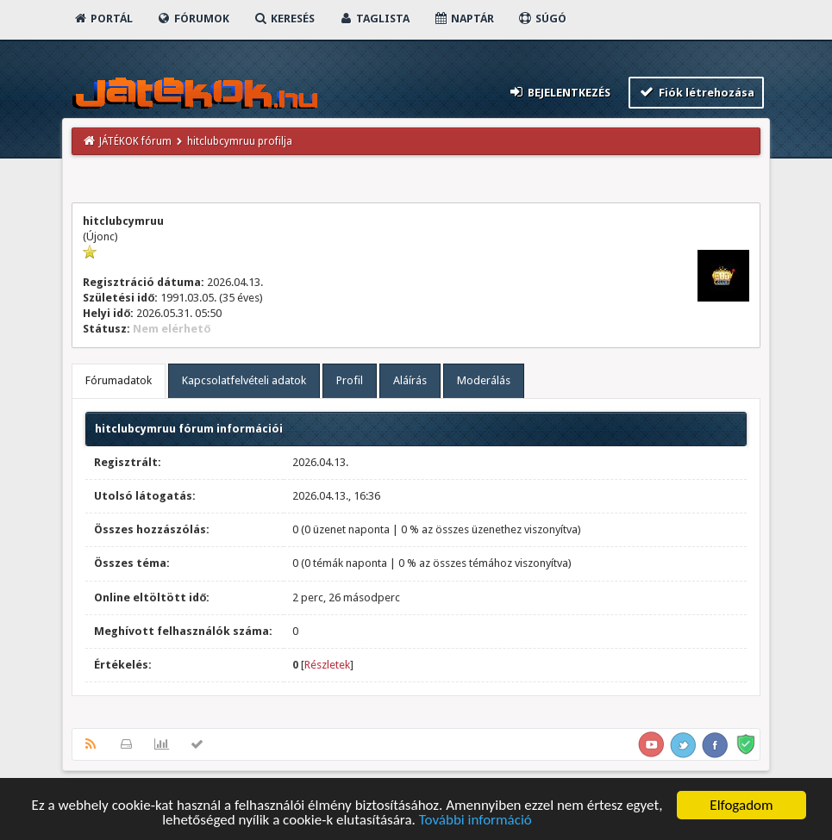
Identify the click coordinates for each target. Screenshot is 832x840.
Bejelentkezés (559, 91)
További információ (475, 821)
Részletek (327, 664)
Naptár (463, 18)
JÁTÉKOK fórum (135, 141)
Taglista (374, 18)
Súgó (541, 18)
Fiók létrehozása (696, 91)
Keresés (284, 18)
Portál (102, 18)
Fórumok (192, 18)
